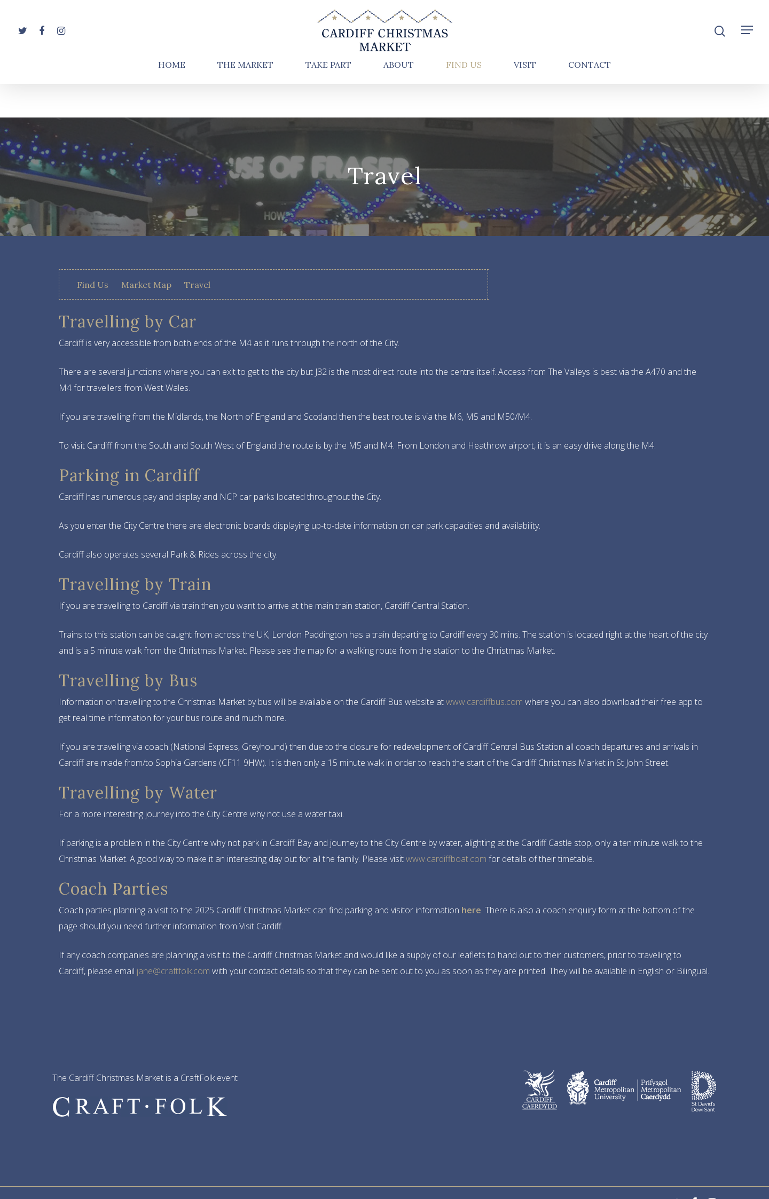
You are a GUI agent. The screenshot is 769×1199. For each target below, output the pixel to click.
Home (171, 99)
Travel (197, 284)
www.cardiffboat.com (446, 859)
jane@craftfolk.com (173, 971)
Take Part (328, 99)
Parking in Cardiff (129, 475)
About (398, 99)
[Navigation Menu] (747, 47)
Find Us (464, 99)
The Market (245, 99)
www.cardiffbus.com (484, 702)
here (471, 910)
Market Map (146, 284)
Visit (525, 99)
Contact (589, 99)
